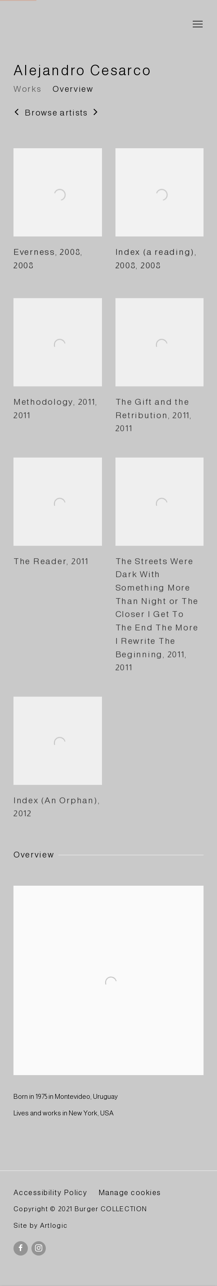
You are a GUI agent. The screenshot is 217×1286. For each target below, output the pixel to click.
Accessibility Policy (50, 1192)
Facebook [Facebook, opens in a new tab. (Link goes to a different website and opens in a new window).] (20, 1248)
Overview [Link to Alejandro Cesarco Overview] (73, 89)
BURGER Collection (94, 25)
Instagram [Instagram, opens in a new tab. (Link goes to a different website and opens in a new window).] (38, 1248)
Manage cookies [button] (129, 1192)
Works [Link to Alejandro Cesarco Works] (27, 89)
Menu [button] (197, 24)
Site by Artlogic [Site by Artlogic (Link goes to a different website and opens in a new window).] (40, 1225)
